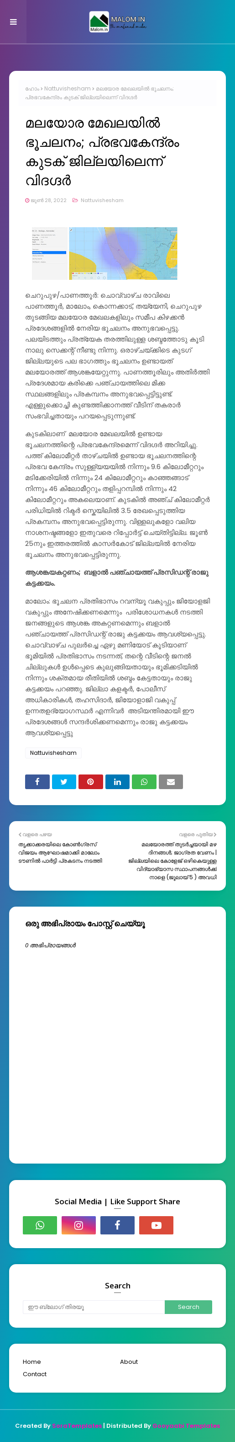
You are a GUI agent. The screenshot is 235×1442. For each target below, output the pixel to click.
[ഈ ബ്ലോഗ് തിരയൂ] (94, 1307)
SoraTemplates (77, 1425)
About (129, 1361)
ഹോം (32, 88)
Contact (35, 1374)
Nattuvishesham (67, 88)
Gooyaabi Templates (186, 1425)
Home (32, 1361)
